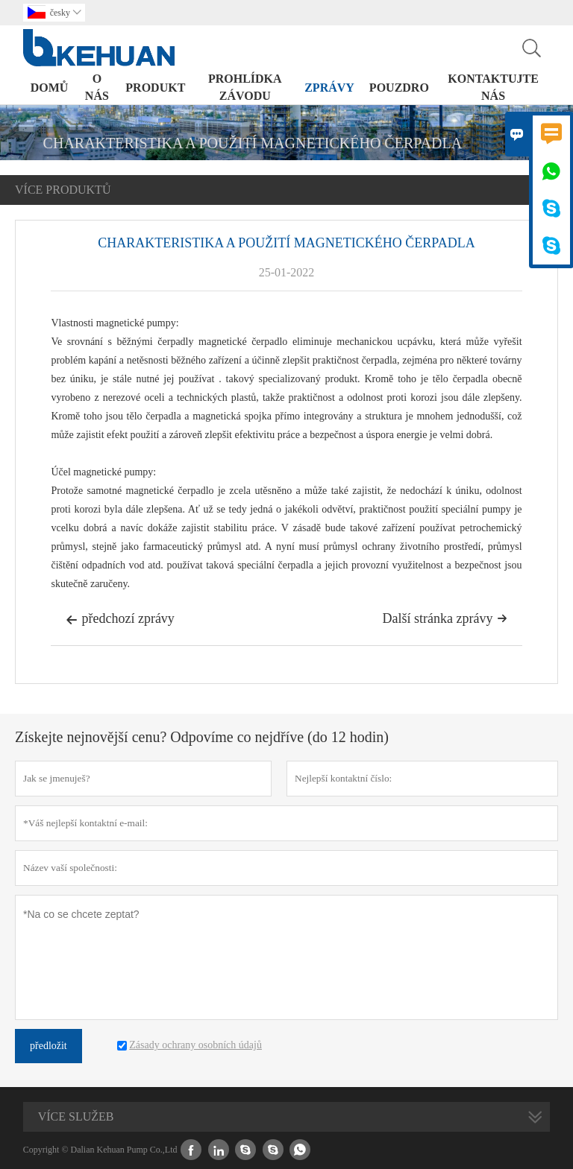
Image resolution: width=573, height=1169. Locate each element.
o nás (97, 87)
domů (50, 87)
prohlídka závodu (245, 87)
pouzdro (399, 87)
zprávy (329, 87)
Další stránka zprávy (445, 618)
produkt (155, 87)
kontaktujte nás (493, 87)
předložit (48, 1045)
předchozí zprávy (120, 619)
